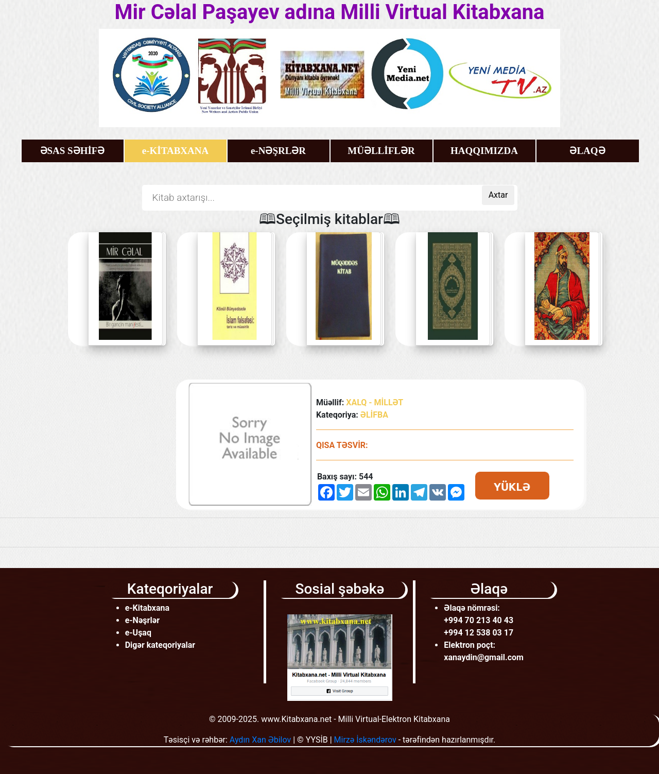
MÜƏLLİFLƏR (381, 150)
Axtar (498, 195)
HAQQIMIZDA (484, 150)
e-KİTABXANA (175, 150)
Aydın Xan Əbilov (260, 740)
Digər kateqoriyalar (160, 645)
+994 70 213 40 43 (478, 620)
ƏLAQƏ (587, 150)
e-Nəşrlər (142, 620)
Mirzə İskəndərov (365, 740)
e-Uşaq (138, 633)
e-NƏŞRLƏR (278, 150)
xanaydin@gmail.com (484, 657)
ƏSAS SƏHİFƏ (72, 150)
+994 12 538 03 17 (478, 633)
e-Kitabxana (147, 608)
